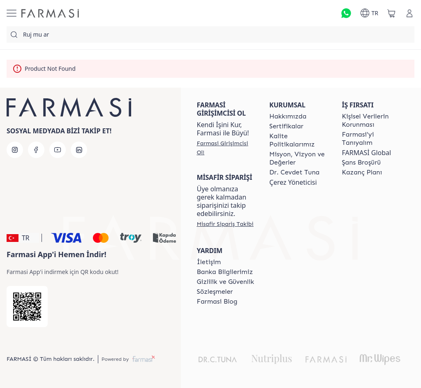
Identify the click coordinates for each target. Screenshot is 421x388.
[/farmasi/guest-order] (225, 223)
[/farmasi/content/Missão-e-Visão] (298, 158)
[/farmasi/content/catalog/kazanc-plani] (362, 172)
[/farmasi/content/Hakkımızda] (287, 116)
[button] (23, 238)
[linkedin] (79, 150)
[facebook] (36, 150)
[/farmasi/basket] (391, 13)
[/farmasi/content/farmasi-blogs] (217, 301)
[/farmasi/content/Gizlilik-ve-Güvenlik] (225, 282)
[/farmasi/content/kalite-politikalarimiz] (298, 140)
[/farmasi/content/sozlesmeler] (215, 292)
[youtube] (57, 150)
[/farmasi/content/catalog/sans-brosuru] (361, 162)
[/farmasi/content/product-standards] (286, 126)
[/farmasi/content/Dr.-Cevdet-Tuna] (294, 172)
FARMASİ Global (366, 153)
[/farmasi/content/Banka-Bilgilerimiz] (225, 272)
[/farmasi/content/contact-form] (209, 262)
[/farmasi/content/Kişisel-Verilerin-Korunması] (371, 120)
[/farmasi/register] (225, 148)
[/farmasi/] (50, 13)
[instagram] (15, 150)
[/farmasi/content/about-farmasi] (371, 138)
